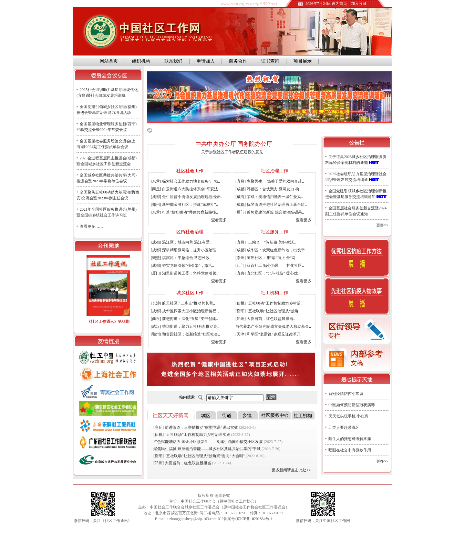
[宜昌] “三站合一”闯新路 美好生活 (264, 242)
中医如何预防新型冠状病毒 (351, 405)
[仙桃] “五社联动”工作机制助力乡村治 (268, 303)
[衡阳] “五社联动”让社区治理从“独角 (266, 311)
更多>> (382, 225)
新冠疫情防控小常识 (345, 393)
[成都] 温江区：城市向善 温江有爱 (180, 242)
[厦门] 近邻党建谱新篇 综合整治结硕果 (268, 212)
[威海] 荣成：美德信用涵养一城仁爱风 (268, 197)
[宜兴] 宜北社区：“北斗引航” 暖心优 (266, 273)
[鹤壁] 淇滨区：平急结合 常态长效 (181, 258)
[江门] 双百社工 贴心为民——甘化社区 (268, 265)
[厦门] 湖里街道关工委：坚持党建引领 (183, 273)
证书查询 (270, 61)
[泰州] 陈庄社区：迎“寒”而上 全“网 (265, 258)
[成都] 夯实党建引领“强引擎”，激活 (181, 265)
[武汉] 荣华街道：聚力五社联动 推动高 (184, 326)
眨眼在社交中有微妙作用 (349, 450)
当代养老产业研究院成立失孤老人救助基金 (272, 326)
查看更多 (219, 220)
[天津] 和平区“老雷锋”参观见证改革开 (268, 334)
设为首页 (339, 3)
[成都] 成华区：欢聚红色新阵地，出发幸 (270, 250)
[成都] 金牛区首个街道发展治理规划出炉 (185, 197)
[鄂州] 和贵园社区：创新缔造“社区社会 (184, 334)
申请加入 (205, 61)
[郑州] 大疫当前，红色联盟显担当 (264, 318)
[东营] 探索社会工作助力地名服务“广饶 (184, 181)
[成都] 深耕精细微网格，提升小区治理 (183, 250)
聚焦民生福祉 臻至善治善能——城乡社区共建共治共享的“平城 (207, 449)
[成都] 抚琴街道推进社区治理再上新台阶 (270, 204)
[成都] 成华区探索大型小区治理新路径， (185, 311)
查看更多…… (91, 226)
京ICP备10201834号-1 (254, 519)
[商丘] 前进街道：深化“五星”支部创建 (183, 318)
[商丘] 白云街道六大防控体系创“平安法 (184, 189)
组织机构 (141, 61)
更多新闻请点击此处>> (291, 470)
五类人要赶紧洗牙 (343, 427)
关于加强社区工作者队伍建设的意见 (232, 152)
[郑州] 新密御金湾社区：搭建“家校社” (183, 204)
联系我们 (173, 61)
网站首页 (107, 61)
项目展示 (302, 61)
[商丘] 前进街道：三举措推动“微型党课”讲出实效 (195, 427)
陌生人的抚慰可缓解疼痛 (349, 439)
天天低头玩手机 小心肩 (348, 416)
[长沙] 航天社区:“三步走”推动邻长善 (182, 303)
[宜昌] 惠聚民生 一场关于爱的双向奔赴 (268, 181)
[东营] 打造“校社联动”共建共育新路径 (183, 212)
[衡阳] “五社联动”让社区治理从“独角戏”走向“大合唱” (199, 456)
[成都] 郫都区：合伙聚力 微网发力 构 (267, 189)
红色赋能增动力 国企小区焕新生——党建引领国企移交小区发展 (208, 441)
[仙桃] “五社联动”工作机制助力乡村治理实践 (191, 434)
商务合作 (238, 61)
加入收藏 (359, 3)
